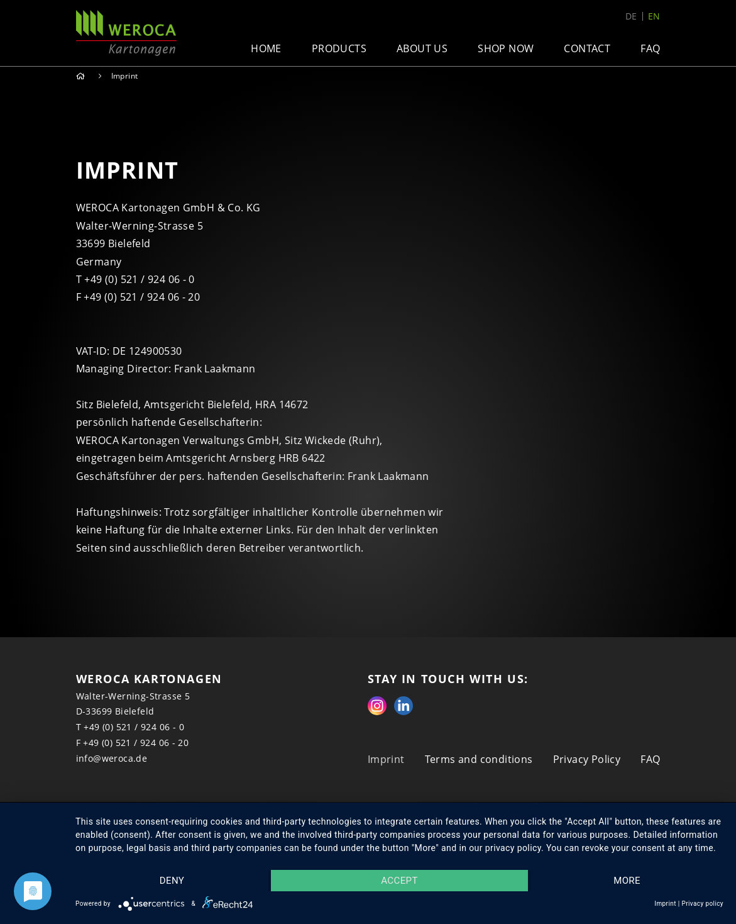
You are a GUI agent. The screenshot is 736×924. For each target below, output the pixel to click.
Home (266, 48)
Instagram (377, 705)
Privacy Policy (587, 759)
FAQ (650, 48)
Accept (399, 880)
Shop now (506, 48)
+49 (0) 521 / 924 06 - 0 (134, 727)
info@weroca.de (112, 758)
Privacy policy (702, 903)
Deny (172, 880)
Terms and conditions (479, 759)
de (631, 16)
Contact (587, 48)
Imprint (386, 759)
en (654, 16)
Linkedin (403, 705)
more (626, 880)
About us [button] (422, 48)
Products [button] (339, 48)
